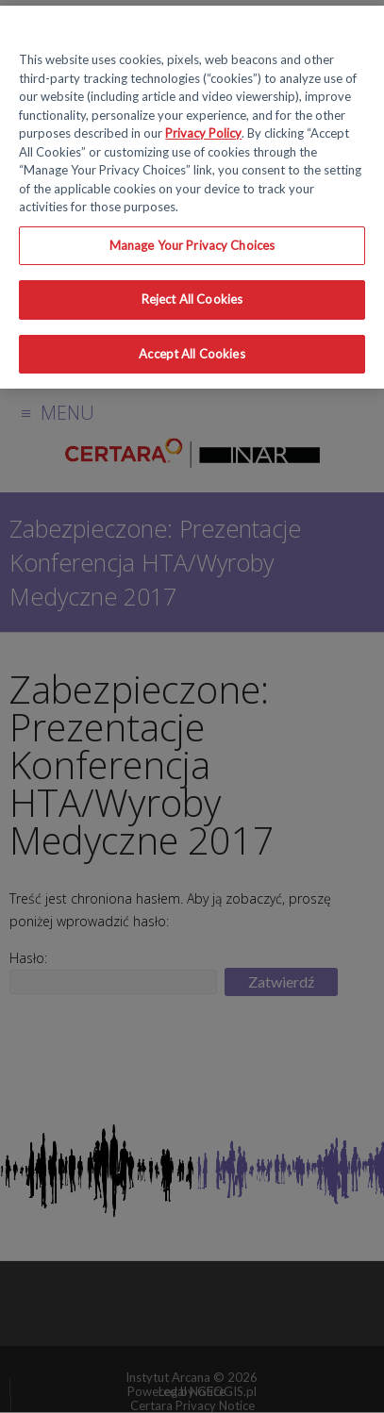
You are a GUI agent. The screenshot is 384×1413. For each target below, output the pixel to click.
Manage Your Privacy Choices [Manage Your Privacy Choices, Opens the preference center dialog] (192, 245)
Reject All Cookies (192, 299)
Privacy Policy (203, 133)
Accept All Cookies (191, 353)
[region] (192, 197)
